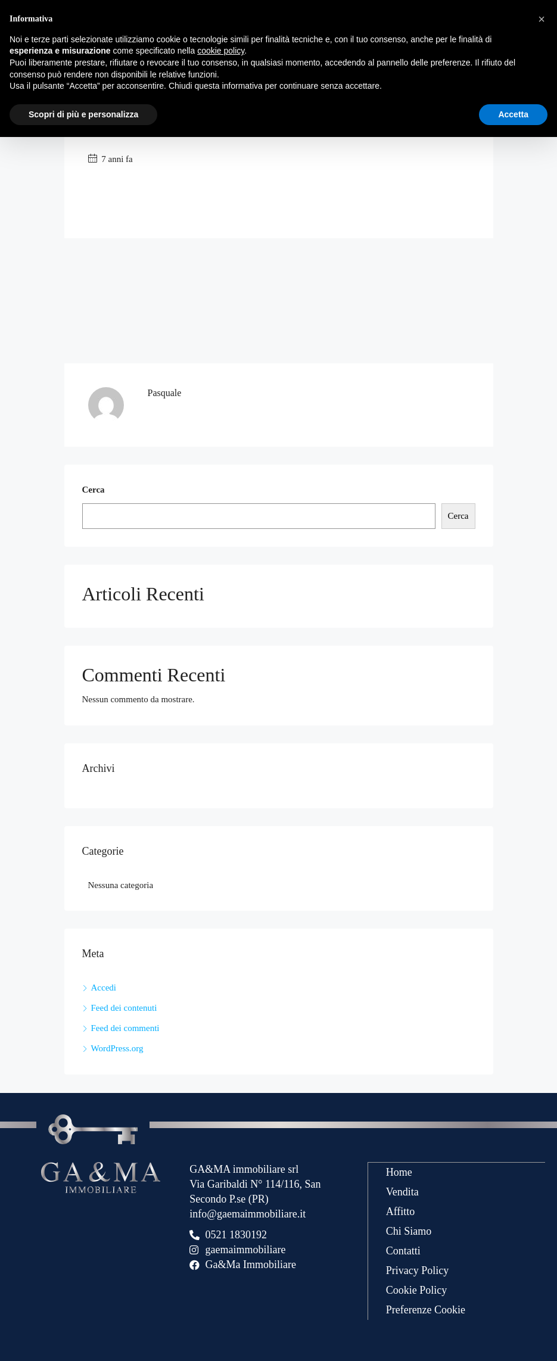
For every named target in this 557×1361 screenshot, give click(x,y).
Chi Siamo (409, 1231)
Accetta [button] (513, 114)
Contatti (403, 1250)
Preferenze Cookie (425, 1309)
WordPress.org (117, 1048)
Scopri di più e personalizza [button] (83, 114)
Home (399, 1172)
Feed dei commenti (125, 1028)
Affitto (400, 1211)
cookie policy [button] (220, 50)
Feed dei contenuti (124, 1008)
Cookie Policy (416, 1289)
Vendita (402, 1191)
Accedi (103, 987)
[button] (541, 19)
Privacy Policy (417, 1270)
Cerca (93, 489)
